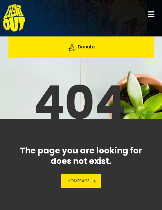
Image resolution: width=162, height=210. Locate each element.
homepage (82, 181)
